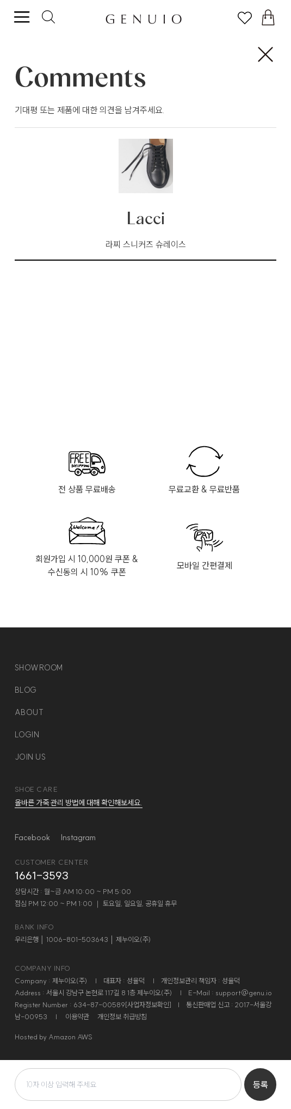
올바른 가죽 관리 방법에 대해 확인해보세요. (79, 803)
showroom (39, 668)
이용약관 (77, 1016)
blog (26, 690)
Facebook (32, 837)
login (27, 735)
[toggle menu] (21, 17)
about (29, 712)
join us (30, 757)
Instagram (78, 837)
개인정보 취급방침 (122, 1016)
